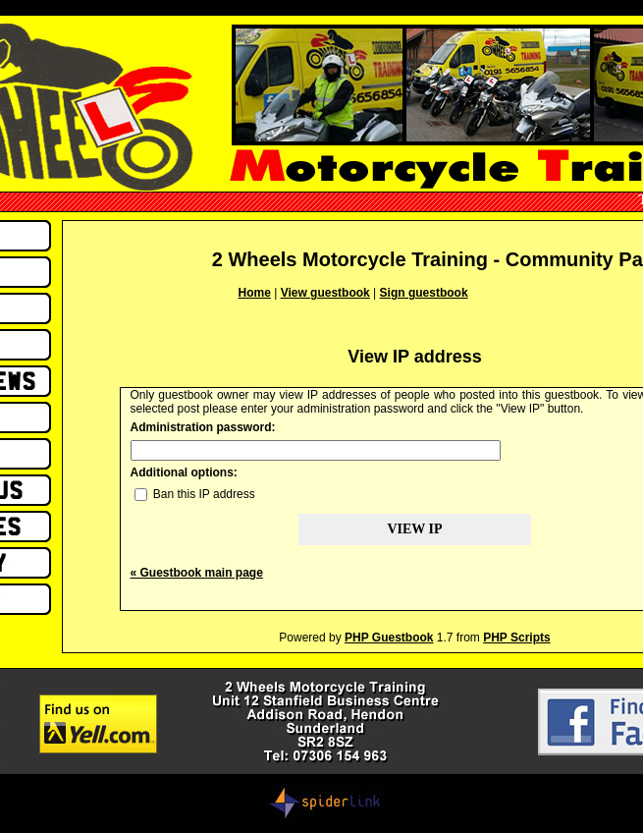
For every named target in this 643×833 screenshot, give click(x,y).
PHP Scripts (516, 637)
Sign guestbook (424, 293)
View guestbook (325, 293)
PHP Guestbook (389, 637)
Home (255, 293)
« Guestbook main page (197, 573)
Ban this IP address (194, 494)
